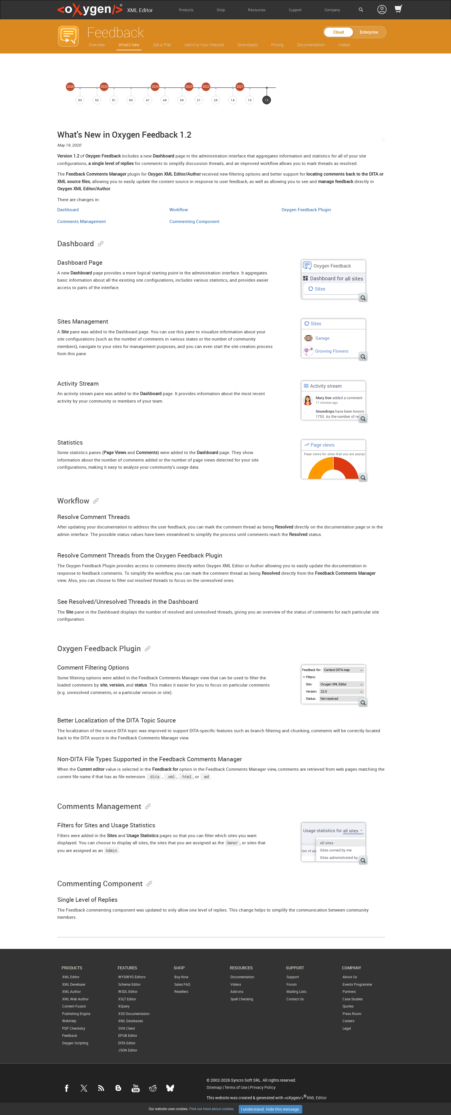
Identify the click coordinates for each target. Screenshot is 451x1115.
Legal (347, 1028)
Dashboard (68, 209)
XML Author (71, 991)
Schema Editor (129, 984)
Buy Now (181, 976)
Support (295, 9)
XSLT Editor (127, 999)
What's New (129, 44)
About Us (350, 976)
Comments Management (81, 221)
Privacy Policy (263, 1087)
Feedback (69, 1035)
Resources (257, 9)
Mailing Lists (296, 991)
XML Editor (70, 976)
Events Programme (357, 984)
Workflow (178, 209)
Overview (97, 44)
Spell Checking (241, 999)
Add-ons (236, 991)
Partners (349, 991)
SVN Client (126, 1028)
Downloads (248, 44)
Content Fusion (74, 1006)
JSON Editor (127, 1050)
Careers (348, 1020)
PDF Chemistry (73, 1028)
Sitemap (214, 1087)
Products (186, 9)
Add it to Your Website (204, 44)
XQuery (123, 1006)
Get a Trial (162, 44)
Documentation (311, 44)
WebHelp (69, 1020)
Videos (344, 44)
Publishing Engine (76, 1013)
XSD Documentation (134, 1013)
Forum (291, 984)
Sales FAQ (182, 984)
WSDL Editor (127, 991)
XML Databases (130, 1020)
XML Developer (73, 984)
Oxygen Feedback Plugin (306, 209)
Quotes (348, 1006)
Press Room (352, 1013)
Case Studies (353, 999)
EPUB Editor (127, 1035)
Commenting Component (194, 221)
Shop (221, 9)
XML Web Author (75, 999)
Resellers (181, 991)
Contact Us (295, 999)
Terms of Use (235, 1087)
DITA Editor (126, 1043)
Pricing (277, 44)
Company (332, 9)
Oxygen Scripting (75, 1043)
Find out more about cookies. (211, 1108)
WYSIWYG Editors (132, 976)
